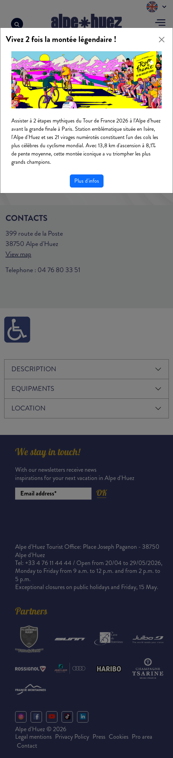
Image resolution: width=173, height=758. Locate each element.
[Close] (161, 39)
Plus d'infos (86, 181)
